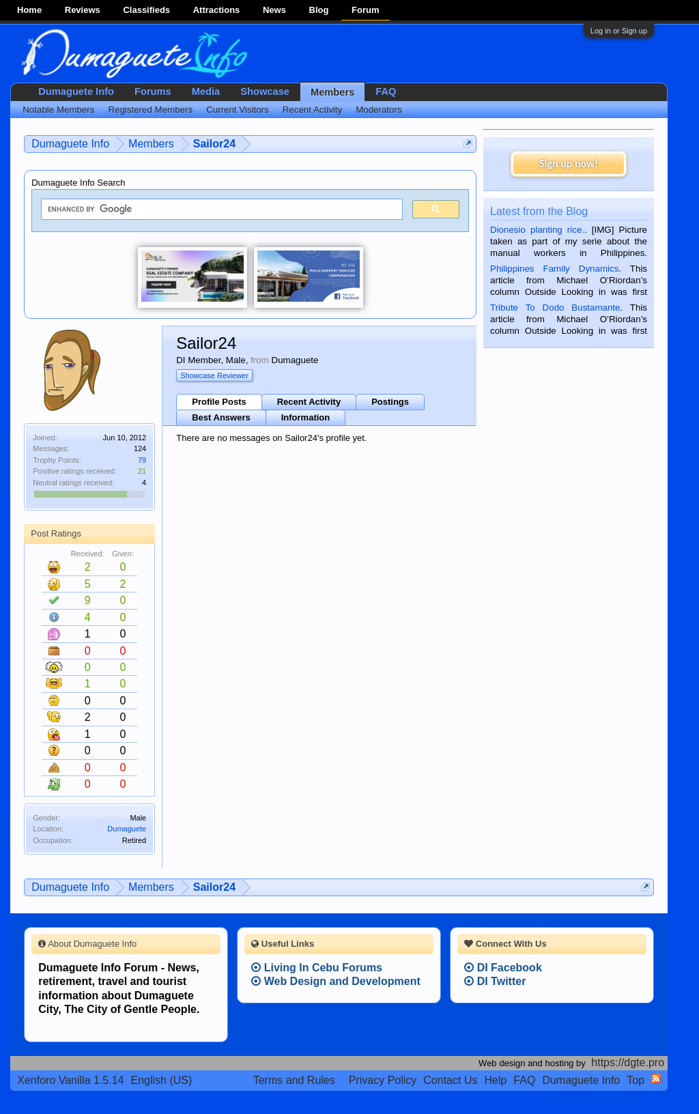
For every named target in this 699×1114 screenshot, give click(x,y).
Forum (365, 10)
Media (206, 91)
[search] (220, 209)
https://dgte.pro (627, 1062)
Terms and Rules (294, 1080)
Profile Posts (219, 402)
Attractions (216, 10)
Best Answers (221, 417)
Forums (152, 91)
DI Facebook (503, 967)
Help (495, 1080)
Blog (319, 10)
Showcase (264, 91)
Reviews (82, 10)
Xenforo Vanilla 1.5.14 (70, 1080)
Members (332, 92)
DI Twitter (495, 981)
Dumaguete (126, 829)
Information (305, 417)
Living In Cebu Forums (316, 967)
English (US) (161, 1080)
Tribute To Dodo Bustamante (555, 307)
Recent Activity (309, 402)
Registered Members (150, 109)
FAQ (385, 91)
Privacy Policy (383, 1080)
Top (635, 1080)
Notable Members (58, 109)
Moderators (378, 109)
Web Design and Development (335, 981)
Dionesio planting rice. (537, 230)
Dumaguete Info (76, 91)
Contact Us (450, 1080)
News (274, 10)
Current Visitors (237, 109)
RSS (656, 1078)
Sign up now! (568, 163)
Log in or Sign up (618, 31)
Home (29, 10)
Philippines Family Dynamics (554, 268)
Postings (390, 402)
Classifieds (146, 10)
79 (142, 460)
